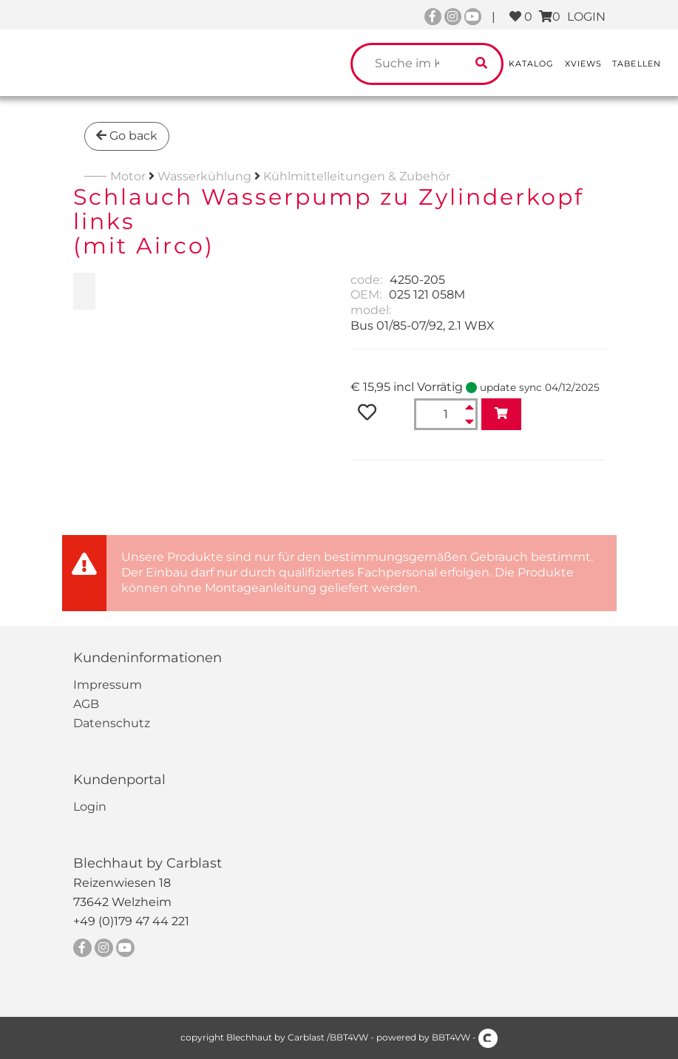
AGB (86, 704)
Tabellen (636, 63)
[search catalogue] (481, 64)
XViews (584, 63)
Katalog (532, 63)
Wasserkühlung (204, 176)
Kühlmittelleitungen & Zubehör (356, 176)
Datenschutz (111, 723)
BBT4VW (451, 1037)
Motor (128, 176)
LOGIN (586, 17)
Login (89, 807)
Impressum (107, 685)
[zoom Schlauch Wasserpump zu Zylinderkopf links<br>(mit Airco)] (84, 291)
